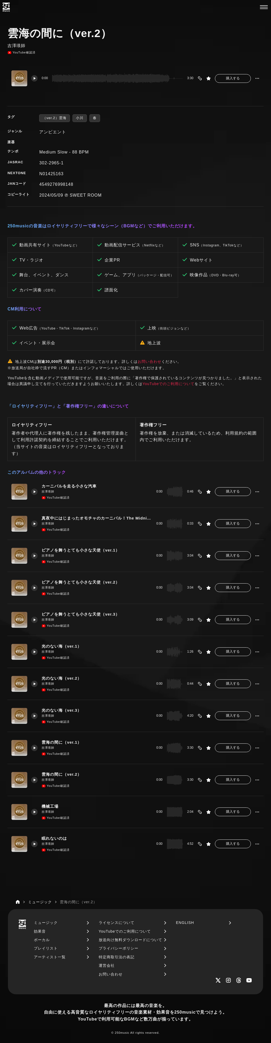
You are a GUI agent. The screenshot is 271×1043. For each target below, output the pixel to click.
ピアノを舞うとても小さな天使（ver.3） (81, 614)
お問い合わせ (149, 361)
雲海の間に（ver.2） (62, 774)
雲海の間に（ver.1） (62, 742)
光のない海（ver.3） (62, 710)
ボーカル (42, 940)
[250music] (6, 7)
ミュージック (46, 922)
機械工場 (50, 806)
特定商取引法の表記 (116, 957)
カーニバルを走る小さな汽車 (69, 486)
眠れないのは (54, 838)
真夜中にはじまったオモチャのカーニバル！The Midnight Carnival (97, 518)
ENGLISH (185, 922)
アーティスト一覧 (50, 957)
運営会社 (107, 965)
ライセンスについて (116, 922)
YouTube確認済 (21, 52)
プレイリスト (46, 948)
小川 (79, 118)
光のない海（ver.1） (62, 646)
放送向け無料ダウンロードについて (130, 940)
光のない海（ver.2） (62, 678)
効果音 (40, 931)
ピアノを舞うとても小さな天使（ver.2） (81, 582)
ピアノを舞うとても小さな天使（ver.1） (81, 550)
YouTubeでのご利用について (168, 384)
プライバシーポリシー (118, 948)
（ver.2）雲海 (54, 118)
